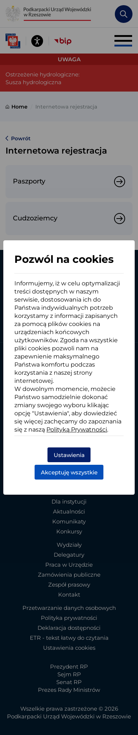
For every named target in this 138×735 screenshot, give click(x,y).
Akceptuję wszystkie (69, 472)
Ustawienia (69, 454)
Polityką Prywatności (76, 429)
